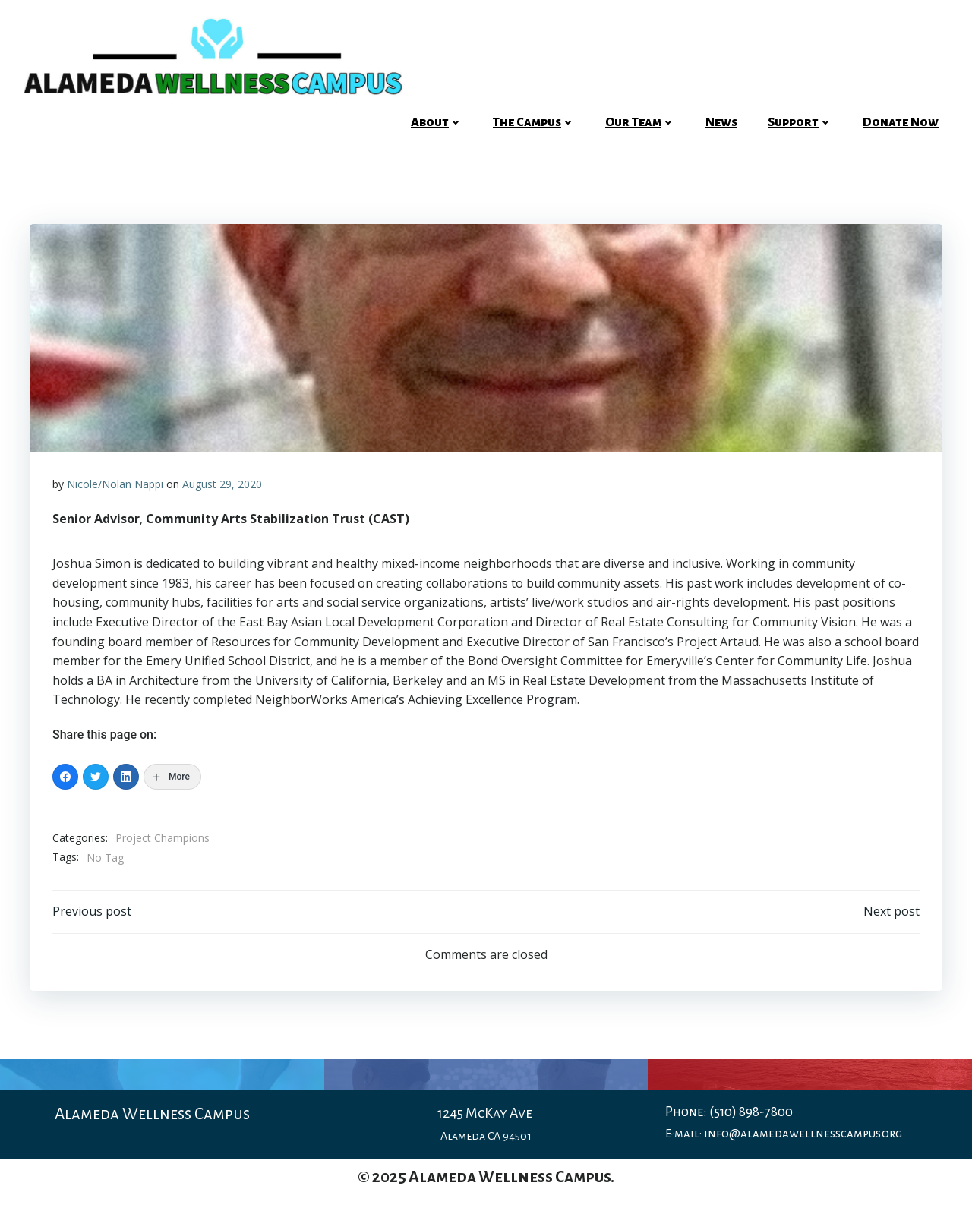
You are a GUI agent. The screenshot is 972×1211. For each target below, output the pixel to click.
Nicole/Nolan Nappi (115, 484)
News (721, 122)
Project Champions (162, 838)
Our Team (640, 122)
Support (800, 122)
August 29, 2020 (222, 484)
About (436, 122)
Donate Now (901, 122)
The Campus (534, 122)
